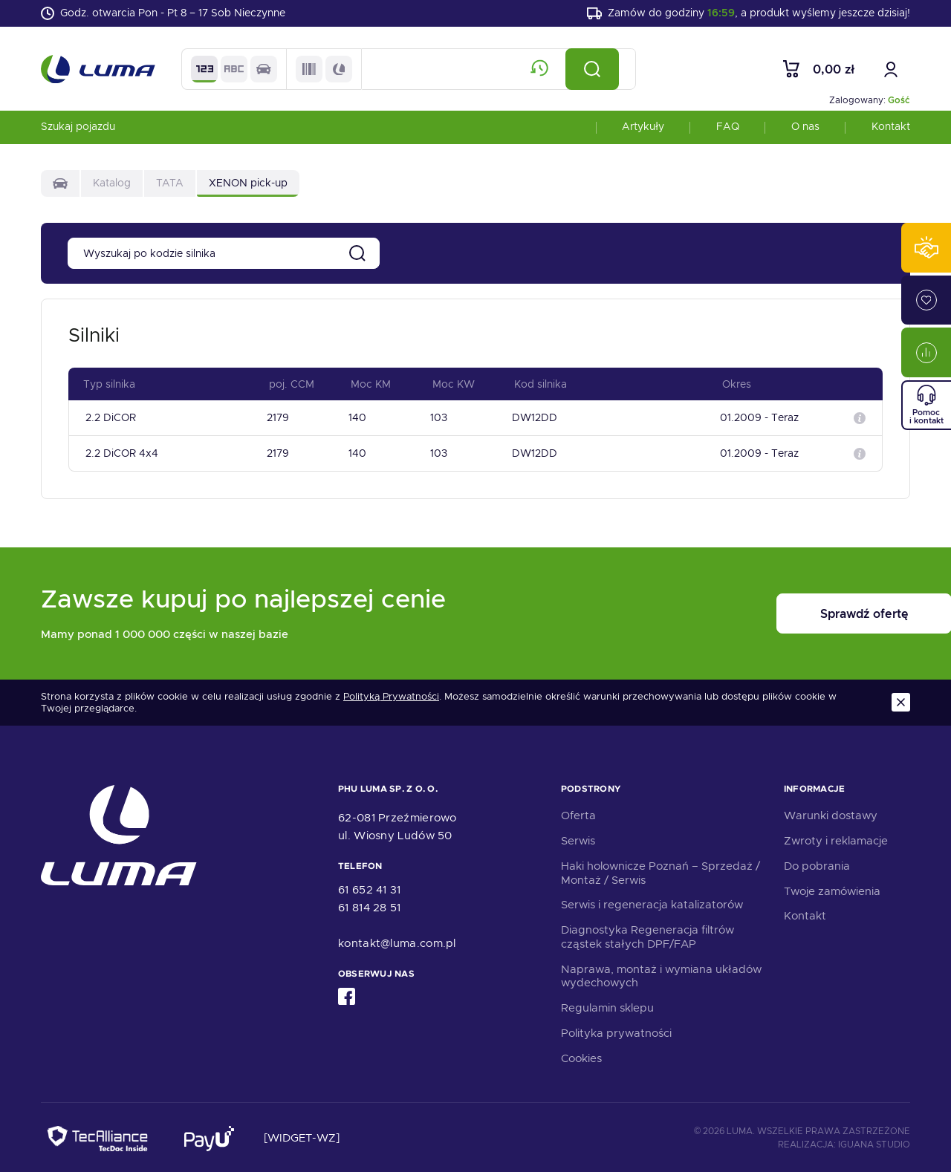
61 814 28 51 (369, 906)
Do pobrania (817, 864)
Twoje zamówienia (832, 889)
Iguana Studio (874, 1143)
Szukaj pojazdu (78, 129)
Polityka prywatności (616, 1031)
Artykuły (643, 129)
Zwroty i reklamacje (836, 839)
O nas (805, 129)
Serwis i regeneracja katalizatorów (652, 903)
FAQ (727, 129)
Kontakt (891, 129)
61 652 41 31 (369, 888)
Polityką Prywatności (391, 695)
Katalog (112, 185)
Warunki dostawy (830, 814)
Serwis (578, 839)
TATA (170, 185)
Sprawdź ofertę (818, 612)
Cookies (581, 1057)
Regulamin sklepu (607, 1006)
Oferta (578, 814)
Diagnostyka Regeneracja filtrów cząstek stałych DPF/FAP (647, 935)
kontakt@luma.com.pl (397, 941)
